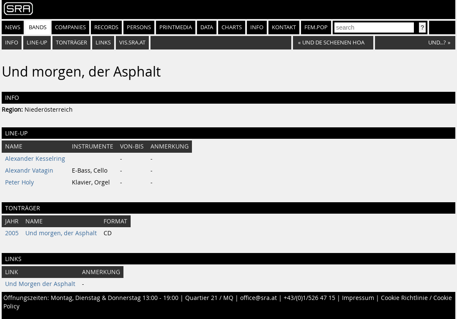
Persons (139, 27)
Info (256, 27)
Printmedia (175, 27)
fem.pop (316, 27)
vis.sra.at (132, 42)
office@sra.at (258, 298)
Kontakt (284, 27)
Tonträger (71, 42)
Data (206, 27)
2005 (12, 233)
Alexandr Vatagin (29, 170)
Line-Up (37, 42)
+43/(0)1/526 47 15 (309, 298)
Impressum (358, 298)
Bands (38, 27)
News (12, 27)
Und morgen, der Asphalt (61, 233)
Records (106, 27)
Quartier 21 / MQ (209, 298)
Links (103, 42)
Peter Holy (19, 182)
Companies (70, 27)
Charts (232, 27)
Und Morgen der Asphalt (40, 284)
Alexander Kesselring (35, 158)
